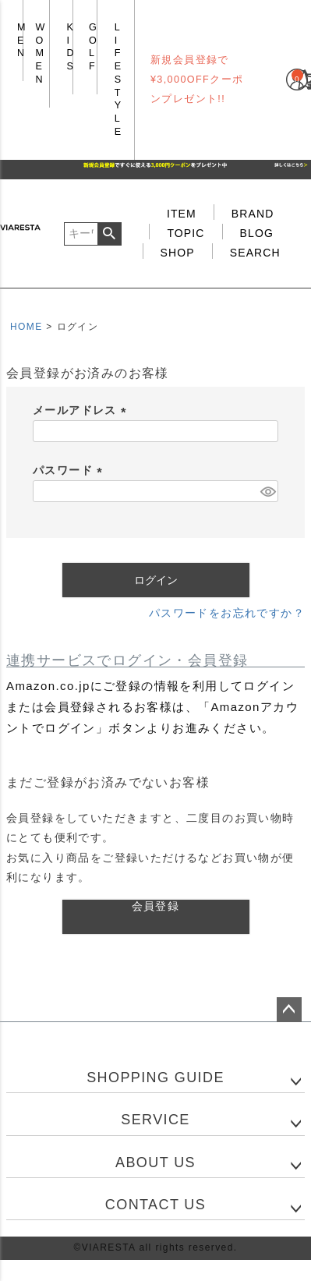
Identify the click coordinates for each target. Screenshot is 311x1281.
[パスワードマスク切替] (266, 491)
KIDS (71, 47)
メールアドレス (82, 410)
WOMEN (41, 53)
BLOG (257, 233)
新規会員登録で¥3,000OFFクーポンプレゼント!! (197, 79)
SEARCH (255, 252)
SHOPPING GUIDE (155, 1077)
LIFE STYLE (118, 79)
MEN (22, 40)
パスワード (70, 470)
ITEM (181, 213)
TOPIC (185, 233)
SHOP (178, 252)
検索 (109, 234)
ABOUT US (155, 1162)
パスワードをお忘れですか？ (227, 613)
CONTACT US (155, 1204)
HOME (26, 326)
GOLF (93, 47)
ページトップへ (289, 1009)
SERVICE (155, 1119)
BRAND (252, 213)
